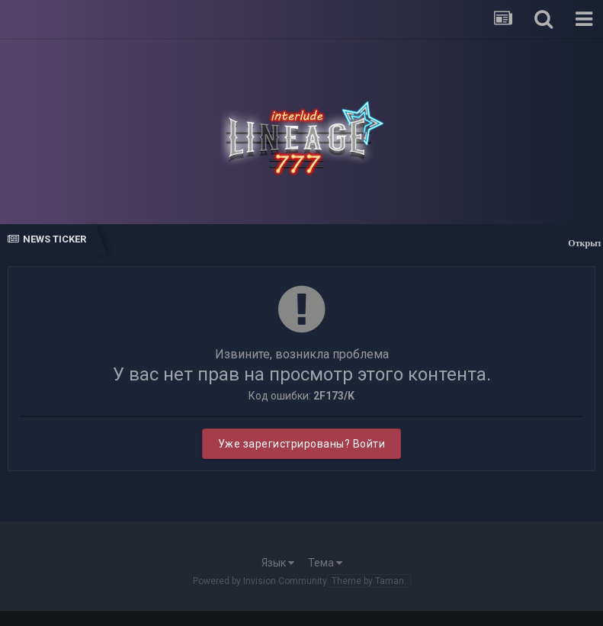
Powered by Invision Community (260, 581)
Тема (325, 563)
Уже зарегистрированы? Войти (302, 444)
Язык (277, 563)
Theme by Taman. (369, 581)
